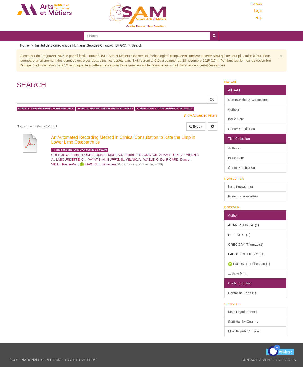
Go (212, 99)
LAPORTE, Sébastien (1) (251, 264)
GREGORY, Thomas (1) (245, 244)
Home (24, 45)
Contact (249, 360)
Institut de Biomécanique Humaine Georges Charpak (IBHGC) (80, 45)
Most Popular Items (242, 312)
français (256, 3)
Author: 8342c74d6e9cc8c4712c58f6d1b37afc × (45, 108)
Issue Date (236, 119)
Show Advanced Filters (200, 115)
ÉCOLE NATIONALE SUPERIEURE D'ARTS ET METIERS (52, 360)
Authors (234, 109)
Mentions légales (279, 360)
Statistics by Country (243, 321)
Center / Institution (241, 129)
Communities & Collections (248, 100)
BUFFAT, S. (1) (239, 235)
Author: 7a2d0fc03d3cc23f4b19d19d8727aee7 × (165, 108)
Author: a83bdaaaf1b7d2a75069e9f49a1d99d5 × (105, 108)
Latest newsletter (240, 186)
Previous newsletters (243, 196)
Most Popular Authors (244, 331)
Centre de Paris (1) (242, 293)
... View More (237, 273)
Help (258, 18)
